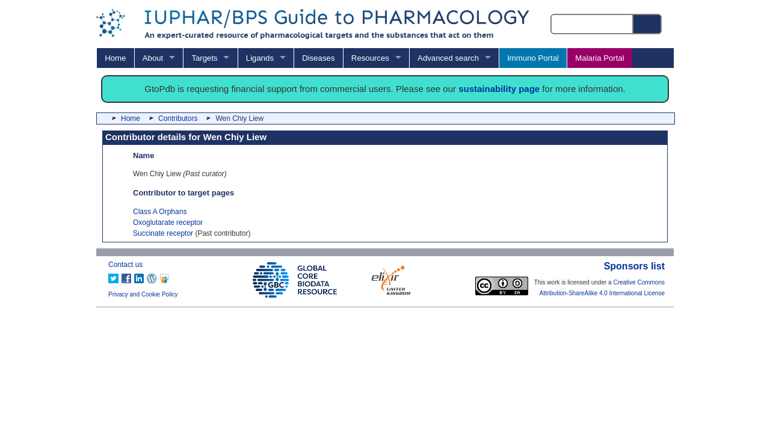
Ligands (260, 58)
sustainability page (499, 89)
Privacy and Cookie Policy (143, 294)
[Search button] (647, 24)
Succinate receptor (163, 233)
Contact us (125, 264)
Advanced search (448, 58)
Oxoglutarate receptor (168, 222)
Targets (204, 58)
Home (115, 58)
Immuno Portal (533, 58)
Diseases (318, 58)
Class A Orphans (159, 211)
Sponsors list (634, 266)
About (153, 58)
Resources (370, 58)
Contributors (177, 118)
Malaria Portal (599, 58)
